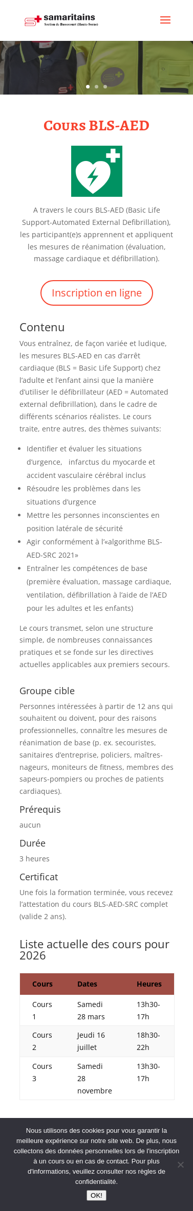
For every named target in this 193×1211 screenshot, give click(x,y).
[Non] (180, 1164)
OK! (96, 1195)
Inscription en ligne (97, 293)
